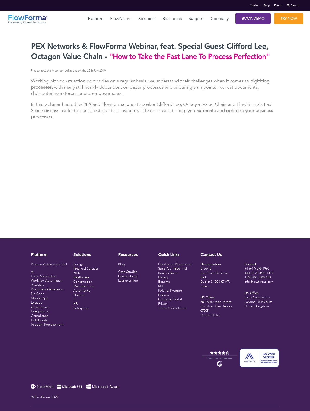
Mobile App (39, 298)
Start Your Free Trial (172, 268)
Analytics (37, 285)
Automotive (81, 290)
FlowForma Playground (174, 264)
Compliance (39, 316)
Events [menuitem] (278, 5)
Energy (78, 264)
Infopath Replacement (47, 324)
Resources (172, 19)
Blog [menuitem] (267, 5)
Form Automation (44, 276)
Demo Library (128, 276)
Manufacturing (83, 286)
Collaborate (39, 320)
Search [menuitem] (293, 5)
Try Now (288, 18)
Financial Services (86, 268)
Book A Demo (168, 273)
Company (220, 19)
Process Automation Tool (49, 264)
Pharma (78, 295)
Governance (40, 307)
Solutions (147, 19)
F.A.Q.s (163, 295)
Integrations (40, 311)
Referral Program (170, 290)
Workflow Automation (47, 280)
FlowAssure (121, 19)
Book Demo (253, 18)
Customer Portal (170, 299)
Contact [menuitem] (255, 5)
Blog (121, 264)
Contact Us (211, 255)
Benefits (164, 281)
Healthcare (81, 277)
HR (75, 303)
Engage (36, 302)
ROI (161, 286)
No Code (37, 294)
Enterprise (80, 308)
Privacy (163, 303)
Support (196, 19)
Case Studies (127, 272)
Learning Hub (128, 280)
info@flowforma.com (259, 281)
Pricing (163, 277)
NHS (76, 273)
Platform (95, 19)
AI (32, 272)
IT (74, 299)
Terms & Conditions (172, 308)
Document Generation (47, 289)
